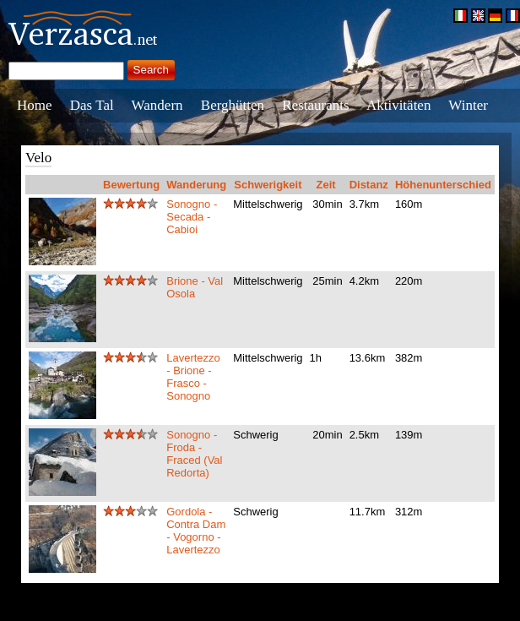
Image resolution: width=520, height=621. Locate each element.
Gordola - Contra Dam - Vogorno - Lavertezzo (195, 530)
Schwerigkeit (267, 184)
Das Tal (92, 105)
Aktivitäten (398, 105)
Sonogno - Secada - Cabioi (191, 217)
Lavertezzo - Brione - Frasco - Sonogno (193, 376)
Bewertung (131, 184)
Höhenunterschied (443, 184)
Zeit (326, 184)
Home (34, 105)
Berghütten (232, 105)
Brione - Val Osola (194, 287)
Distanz (368, 184)
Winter (468, 105)
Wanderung (196, 184)
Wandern (157, 105)
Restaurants (315, 105)
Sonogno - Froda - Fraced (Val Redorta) (194, 453)
